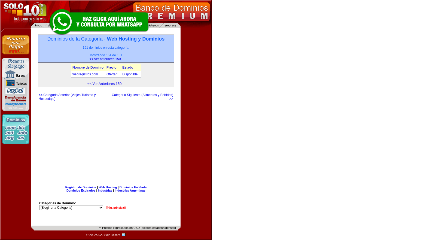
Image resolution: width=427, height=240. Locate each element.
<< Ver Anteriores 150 (104, 84)
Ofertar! (112, 74)
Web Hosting (108, 187)
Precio (111, 67)
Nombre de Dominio (87, 67)
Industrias (105, 190)
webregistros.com (85, 74)
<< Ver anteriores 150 (105, 59)
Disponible (130, 74)
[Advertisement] (106, 141)
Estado (127, 67)
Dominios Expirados (80, 190)
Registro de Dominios (80, 187)
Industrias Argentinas (130, 190)
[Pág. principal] (116, 207)
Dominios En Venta (133, 187)
